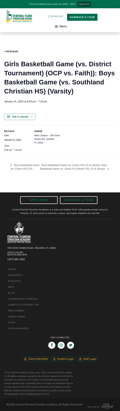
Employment (16, 310)
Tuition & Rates (18, 328)
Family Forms (17, 316)
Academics (15, 275)
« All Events (11, 51)
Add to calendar (20, 116)
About (12, 269)
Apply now (39, 200)
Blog (11, 293)
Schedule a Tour (82, 17)
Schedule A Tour (78, 200)
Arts (11, 287)
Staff (12, 322)
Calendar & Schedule (23, 299)
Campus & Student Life (23, 304)
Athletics (14, 281)
